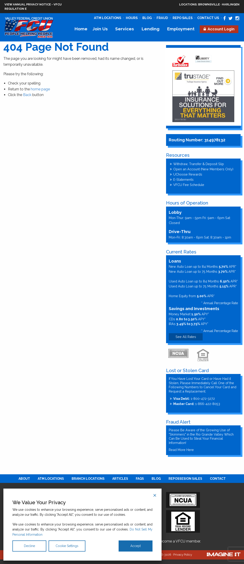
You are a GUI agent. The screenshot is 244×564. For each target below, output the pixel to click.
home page (40, 89)
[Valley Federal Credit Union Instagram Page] (237, 18)
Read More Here (181, 450)
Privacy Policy (182, 554)
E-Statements (183, 179)
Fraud (162, 18)
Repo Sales (182, 18)
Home (81, 28)
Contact (218, 478)
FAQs (140, 478)
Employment (181, 28)
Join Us (100, 28)
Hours (132, 18)
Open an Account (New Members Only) (203, 169)
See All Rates (186, 337)
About (24, 478)
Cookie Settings (67, 546)
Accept (135, 546)
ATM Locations (107, 18)
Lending (151, 28)
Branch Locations (88, 478)
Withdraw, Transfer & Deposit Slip (198, 164)
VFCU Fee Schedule (188, 185)
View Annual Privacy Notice (28, 4)
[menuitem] (80, 28)
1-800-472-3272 (194, 398)
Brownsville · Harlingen (209, 4)
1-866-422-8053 (196, 404)
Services (124, 28)
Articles (120, 478)
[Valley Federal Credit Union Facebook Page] (224, 18)
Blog (147, 18)
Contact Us (208, 18)
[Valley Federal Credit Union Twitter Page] (230, 18)
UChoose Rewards (187, 174)
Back (27, 95)
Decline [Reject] (29, 546)
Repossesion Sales (185, 478)
